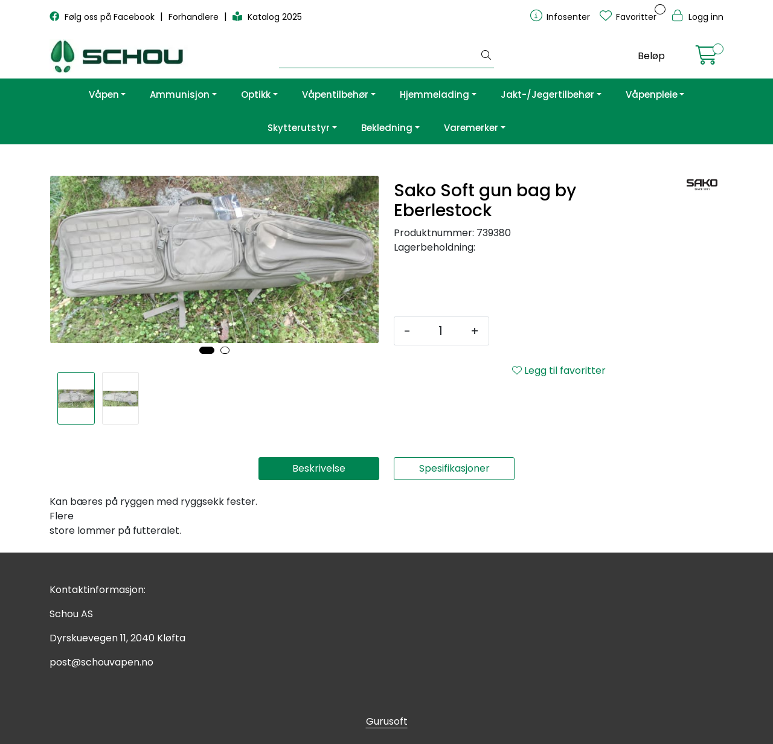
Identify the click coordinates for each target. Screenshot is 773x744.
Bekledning (386, 127)
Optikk (256, 94)
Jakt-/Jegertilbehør (547, 94)
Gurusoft (387, 721)
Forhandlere (194, 17)
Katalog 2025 (267, 17)
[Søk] (379, 56)
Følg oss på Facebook (103, 17)
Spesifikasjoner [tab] (454, 468)
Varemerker (471, 127)
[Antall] (440, 330)
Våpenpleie (652, 94)
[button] (206, 350)
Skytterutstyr (299, 127)
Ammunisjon (180, 94)
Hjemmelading (434, 94)
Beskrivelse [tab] (318, 468)
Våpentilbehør (335, 94)
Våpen (104, 94)
